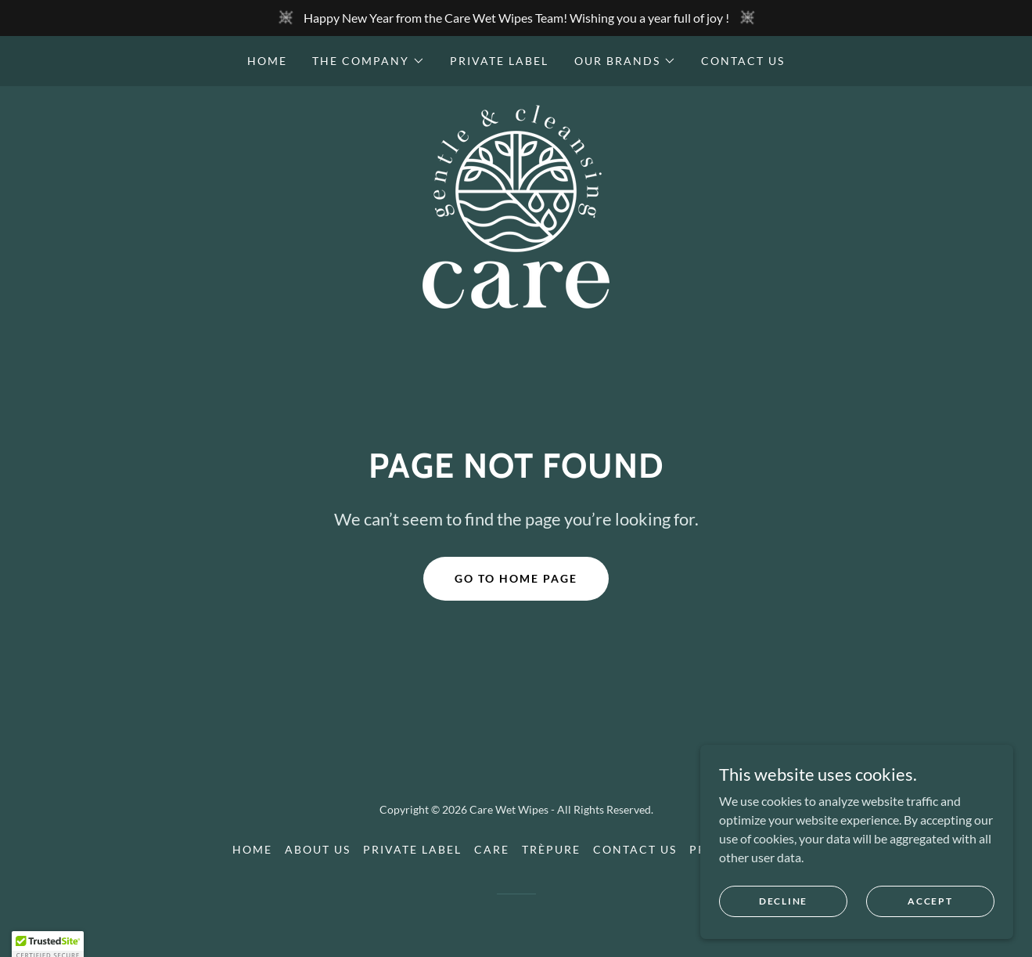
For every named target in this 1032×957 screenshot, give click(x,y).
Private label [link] (499, 60)
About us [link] (318, 849)
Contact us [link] (743, 60)
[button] (368, 61)
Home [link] (267, 60)
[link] (516, 204)
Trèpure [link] (551, 849)
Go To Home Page (516, 578)
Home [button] (252, 849)
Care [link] (491, 849)
